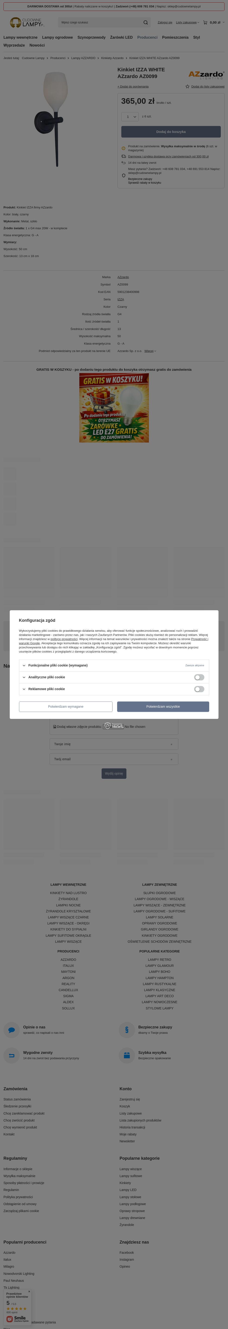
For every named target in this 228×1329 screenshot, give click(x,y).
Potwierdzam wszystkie (163, 706)
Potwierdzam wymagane (65, 706)
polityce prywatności (64, 639)
